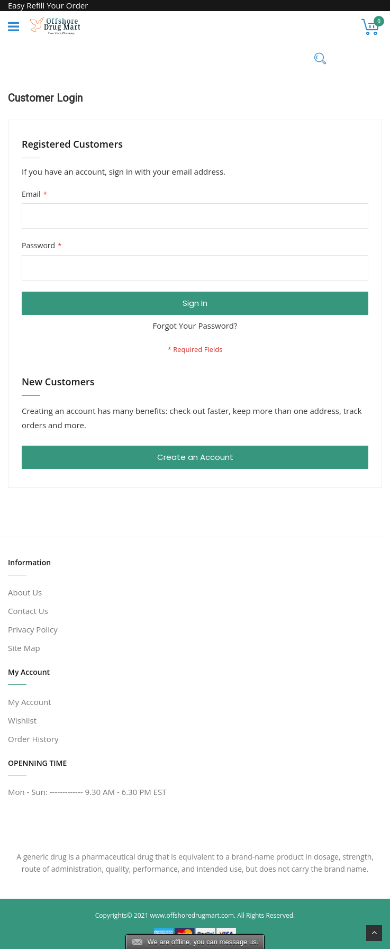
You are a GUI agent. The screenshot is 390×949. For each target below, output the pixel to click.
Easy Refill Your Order (48, 5)
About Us (25, 592)
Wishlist (22, 720)
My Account (29, 702)
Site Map (24, 648)
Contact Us (28, 610)
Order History (33, 739)
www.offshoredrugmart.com (192, 915)
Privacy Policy (33, 629)
